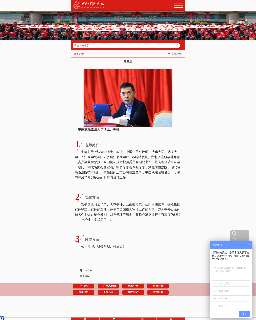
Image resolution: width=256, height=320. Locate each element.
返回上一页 (177, 53)
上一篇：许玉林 (83, 270)
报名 (234, 238)
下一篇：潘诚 (82, 276)
